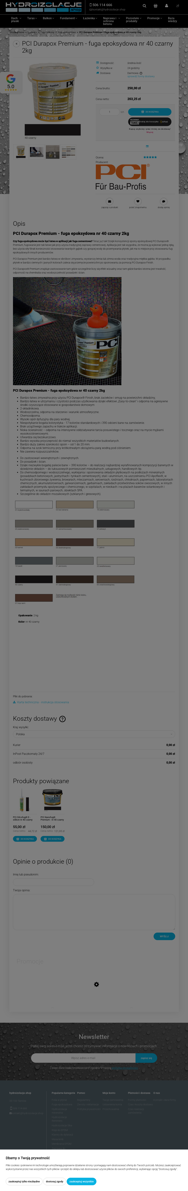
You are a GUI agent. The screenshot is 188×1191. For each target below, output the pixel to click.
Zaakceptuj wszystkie (81, 1181)
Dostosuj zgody (54, 1181)
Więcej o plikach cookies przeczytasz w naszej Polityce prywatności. (43, 1172)
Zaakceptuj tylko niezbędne (24, 1181)
